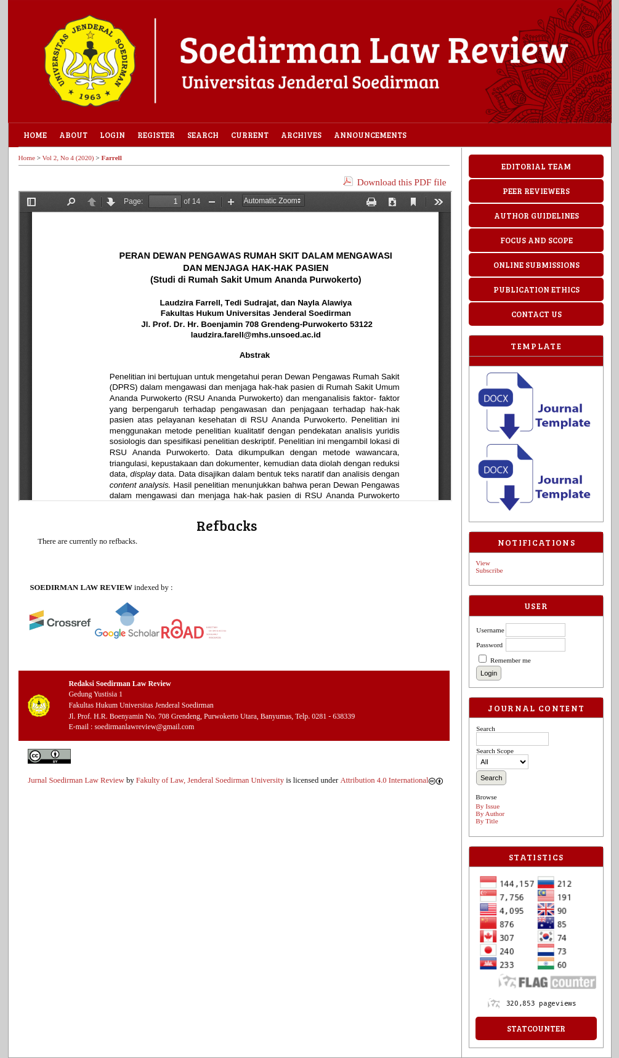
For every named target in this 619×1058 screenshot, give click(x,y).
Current (250, 134)
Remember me (510, 660)
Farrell (111, 157)
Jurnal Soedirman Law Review (76, 780)
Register (156, 134)
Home (35, 134)
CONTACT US (536, 314)
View (482, 563)
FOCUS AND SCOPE (536, 240)
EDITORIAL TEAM (536, 166)
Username (490, 630)
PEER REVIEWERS (536, 190)
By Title (486, 821)
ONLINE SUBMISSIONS (536, 264)
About (73, 134)
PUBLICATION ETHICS (536, 289)
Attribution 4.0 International (391, 780)
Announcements (370, 134)
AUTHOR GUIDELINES (536, 215)
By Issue (487, 806)
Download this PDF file (402, 182)
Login (112, 134)
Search (203, 134)
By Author (489, 813)
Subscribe (489, 570)
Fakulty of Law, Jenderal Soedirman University (210, 780)
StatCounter (536, 1028)
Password (489, 644)
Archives (301, 134)
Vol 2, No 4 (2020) (68, 157)
